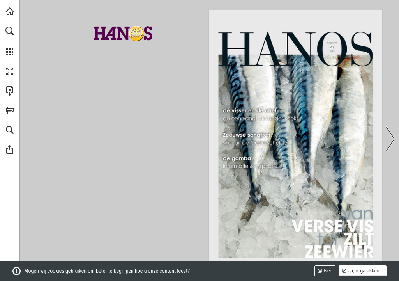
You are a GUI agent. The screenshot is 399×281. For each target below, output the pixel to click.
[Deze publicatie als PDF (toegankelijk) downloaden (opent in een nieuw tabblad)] (9, 91)
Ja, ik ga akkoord (365, 271)
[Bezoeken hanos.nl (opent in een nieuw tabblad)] (9, 11)
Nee (328, 271)
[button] (9, 31)
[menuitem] (9, 41)
